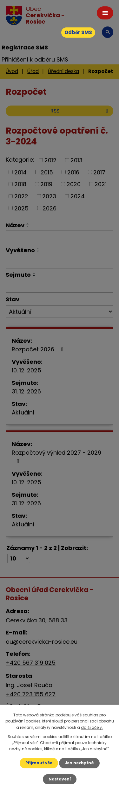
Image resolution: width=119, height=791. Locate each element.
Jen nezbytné (79, 762)
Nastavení (60, 779)
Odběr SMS (78, 32)
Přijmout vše (38, 762)
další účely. (92, 727)
